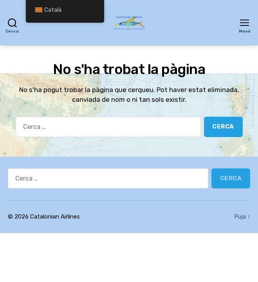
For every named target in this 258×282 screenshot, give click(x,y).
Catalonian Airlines (55, 216)
